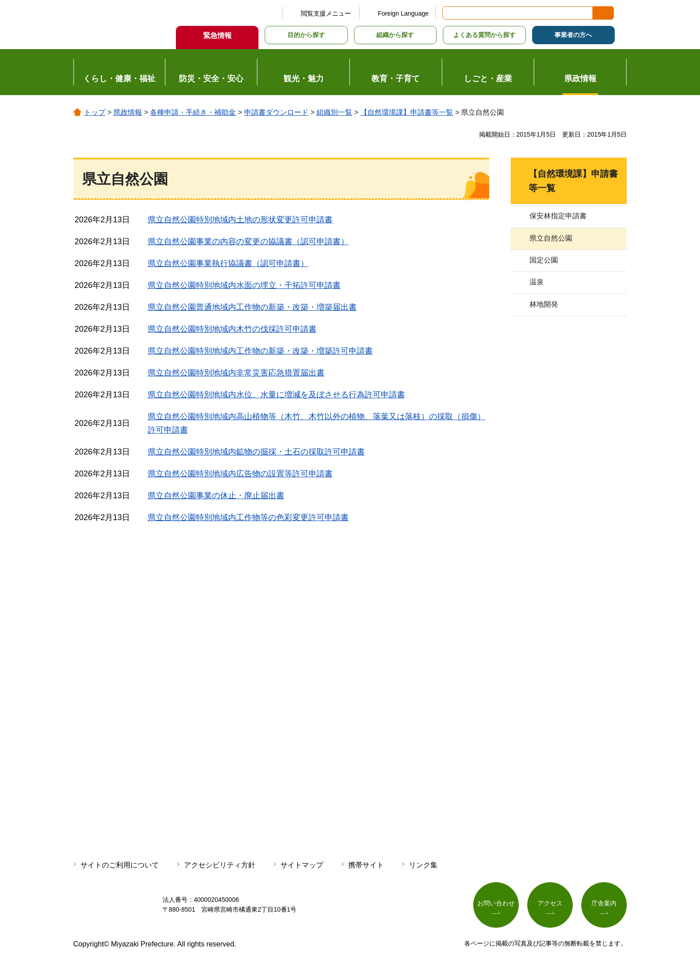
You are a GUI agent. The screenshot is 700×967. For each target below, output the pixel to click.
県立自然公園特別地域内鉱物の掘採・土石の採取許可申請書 (256, 451)
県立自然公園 (550, 238)
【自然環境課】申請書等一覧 (406, 112)
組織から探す (395, 34)
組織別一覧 (334, 112)
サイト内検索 (450, 13)
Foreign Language (403, 13)
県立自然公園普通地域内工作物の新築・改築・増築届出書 (252, 307)
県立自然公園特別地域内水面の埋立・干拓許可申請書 (244, 285)
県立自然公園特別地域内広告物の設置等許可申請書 (240, 473)
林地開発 (543, 304)
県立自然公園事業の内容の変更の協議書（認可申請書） (248, 241)
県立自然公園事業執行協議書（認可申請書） (228, 263)
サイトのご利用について (119, 865)
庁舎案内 (604, 903)
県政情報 (127, 112)
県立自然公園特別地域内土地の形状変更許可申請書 (240, 219)
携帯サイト (366, 865)
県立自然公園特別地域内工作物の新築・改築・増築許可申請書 (260, 350)
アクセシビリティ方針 (219, 865)
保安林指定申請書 (558, 216)
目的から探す (306, 34)
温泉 (536, 282)
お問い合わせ (496, 903)
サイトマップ (301, 865)
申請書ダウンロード (276, 112)
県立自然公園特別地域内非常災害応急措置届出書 (236, 372)
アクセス (550, 903)
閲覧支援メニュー (326, 13)
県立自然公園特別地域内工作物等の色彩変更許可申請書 (248, 517)
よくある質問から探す (484, 34)
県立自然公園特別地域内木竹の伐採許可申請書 (232, 329)
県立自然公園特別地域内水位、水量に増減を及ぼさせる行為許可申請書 (276, 394)
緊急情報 (217, 35)
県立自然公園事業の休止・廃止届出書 (216, 495)
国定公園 (543, 260)
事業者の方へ (573, 34)
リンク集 (423, 865)
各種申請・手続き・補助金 (193, 112)
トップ (94, 112)
